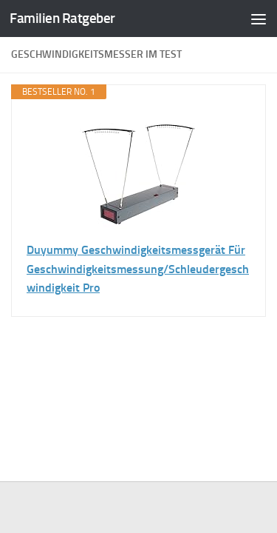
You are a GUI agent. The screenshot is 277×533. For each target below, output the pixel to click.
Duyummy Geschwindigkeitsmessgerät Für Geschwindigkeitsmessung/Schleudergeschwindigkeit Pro (138, 269)
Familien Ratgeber (62, 18)
